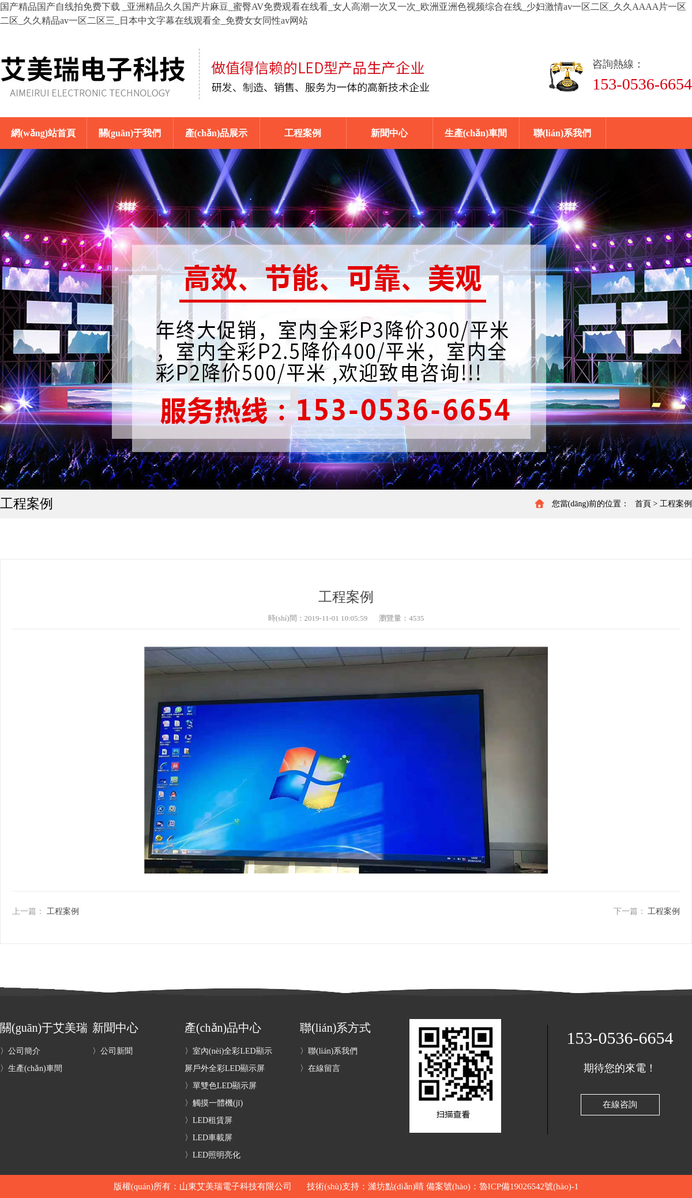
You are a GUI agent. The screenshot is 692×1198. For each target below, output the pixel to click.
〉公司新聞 (112, 1051)
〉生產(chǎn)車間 (31, 1068)
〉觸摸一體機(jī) (214, 1103)
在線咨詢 (620, 1104)
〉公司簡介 (20, 1051)
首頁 (643, 503)
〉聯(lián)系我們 (329, 1051)
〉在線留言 (320, 1068)
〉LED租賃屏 (208, 1120)
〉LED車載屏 (208, 1137)
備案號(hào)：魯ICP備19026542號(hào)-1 (502, 1186)
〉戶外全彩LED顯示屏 (225, 1068)
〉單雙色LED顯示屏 (221, 1085)
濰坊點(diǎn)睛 (396, 1186)
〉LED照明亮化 (212, 1155)
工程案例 (676, 503)
